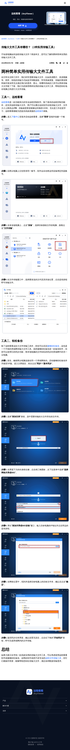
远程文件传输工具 (53, 658)
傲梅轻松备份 (53, 346)
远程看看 (5, 102)
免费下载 (22, 25)
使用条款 (40, 744)
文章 (18, 39)
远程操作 (39, 111)
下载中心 (15, 116)
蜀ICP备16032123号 (35, 742)
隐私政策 (31, 744)
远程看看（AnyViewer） (8, 39)
